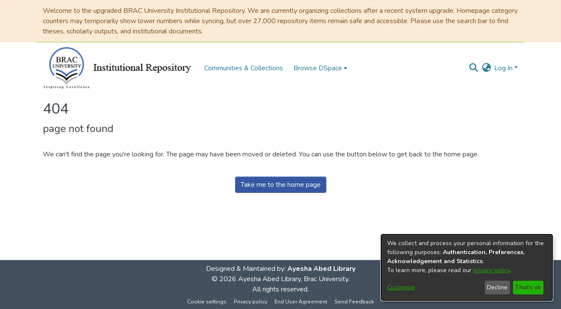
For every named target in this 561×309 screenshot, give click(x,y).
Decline (497, 287)
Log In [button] (504, 68)
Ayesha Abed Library (321, 268)
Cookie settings (207, 301)
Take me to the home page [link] (281, 184)
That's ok (528, 287)
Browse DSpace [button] (317, 68)
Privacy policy (250, 301)
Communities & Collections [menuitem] (243, 68)
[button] (473, 68)
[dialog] (466, 267)
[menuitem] (320, 68)
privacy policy (491, 270)
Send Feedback (354, 301)
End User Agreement (301, 301)
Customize (401, 287)
